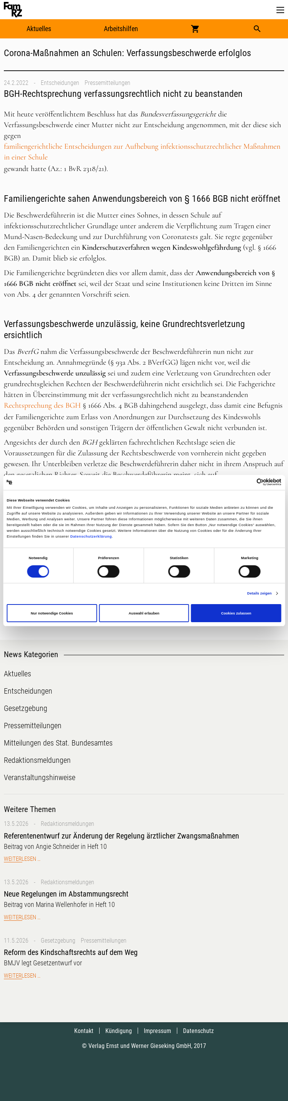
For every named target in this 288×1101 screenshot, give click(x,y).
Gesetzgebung (58, 940)
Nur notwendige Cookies (52, 613)
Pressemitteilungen (107, 82)
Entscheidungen (60, 82)
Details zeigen (259, 593)
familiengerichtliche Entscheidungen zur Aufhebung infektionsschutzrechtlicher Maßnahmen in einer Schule (142, 152)
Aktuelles (39, 29)
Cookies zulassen (236, 613)
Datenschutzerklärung (91, 536)
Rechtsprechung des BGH (42, 405)
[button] (280, 10)
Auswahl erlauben (143, 613)
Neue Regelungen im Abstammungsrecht (66, 893)
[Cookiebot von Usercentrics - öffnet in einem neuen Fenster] (247, 482)
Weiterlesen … (22, 858)
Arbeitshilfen (121, 29)
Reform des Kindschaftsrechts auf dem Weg (71, 952)
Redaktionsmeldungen (67, 823)
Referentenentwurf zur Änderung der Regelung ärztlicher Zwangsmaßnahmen (121, 835)
